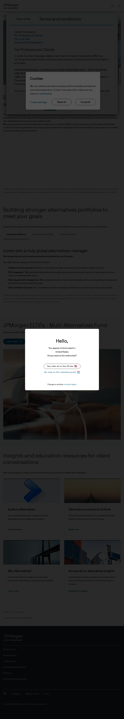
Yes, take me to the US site (62, 366)
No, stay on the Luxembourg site (62, 372)
